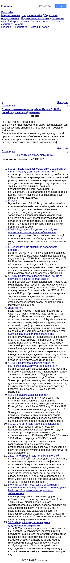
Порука (12, 200)
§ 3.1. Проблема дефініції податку (28, 394)
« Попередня (8, 104)
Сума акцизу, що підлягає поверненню (31, 334)
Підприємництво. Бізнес (35, 18)
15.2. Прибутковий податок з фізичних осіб (33, 455)
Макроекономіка (19, 21)
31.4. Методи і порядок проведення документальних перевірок (29, 524)
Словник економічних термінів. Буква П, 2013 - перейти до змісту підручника (31, 111)
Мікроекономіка (10, 15)
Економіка (7, 12)
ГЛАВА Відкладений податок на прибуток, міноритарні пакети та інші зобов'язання (33, 231)
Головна (6, 27)
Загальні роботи (40, 21)
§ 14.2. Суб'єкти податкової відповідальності (34, 423)
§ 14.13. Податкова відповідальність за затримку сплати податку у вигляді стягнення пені (37, 170)
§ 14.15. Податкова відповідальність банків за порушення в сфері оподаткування (35, 277)
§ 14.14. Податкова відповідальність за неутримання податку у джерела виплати (32, 364)
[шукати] (45, 6)
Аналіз (19, 24)
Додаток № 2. (16, 307)
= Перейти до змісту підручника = (35, 155)
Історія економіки (32, 15)
